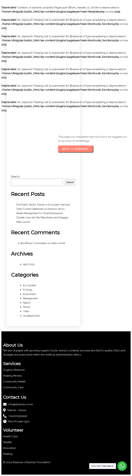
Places (26, 307)
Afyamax (30, 462)
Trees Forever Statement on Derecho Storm (40, 209)
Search (15, 176)
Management (30, 298)
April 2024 (29, 264)
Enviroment (29, 294)
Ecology (27, 289)
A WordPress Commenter (32, 243)
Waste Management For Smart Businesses (39, 213)
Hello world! (23, 222)
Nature (26, 302)
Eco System (29, 285)
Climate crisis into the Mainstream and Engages (42, 217)
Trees (26, 311)
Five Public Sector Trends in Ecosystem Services (43, 204)
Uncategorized (31, 315)
